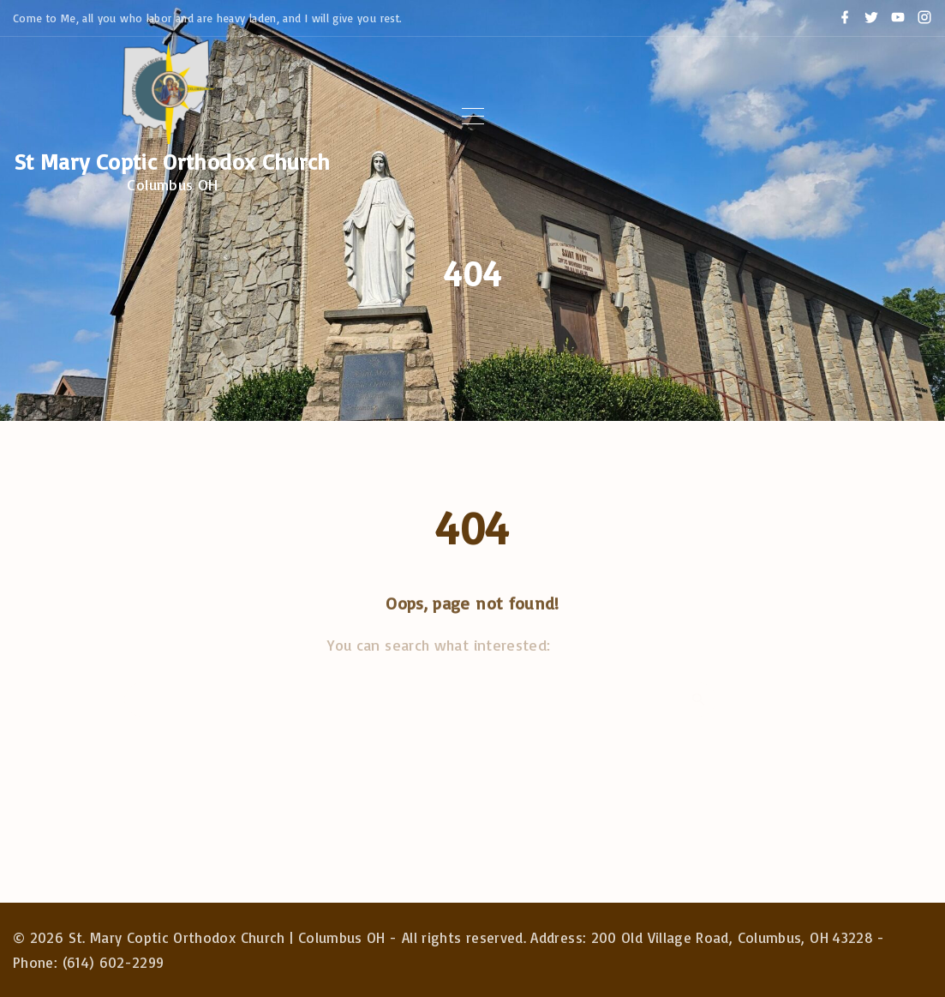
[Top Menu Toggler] (473, 116)
